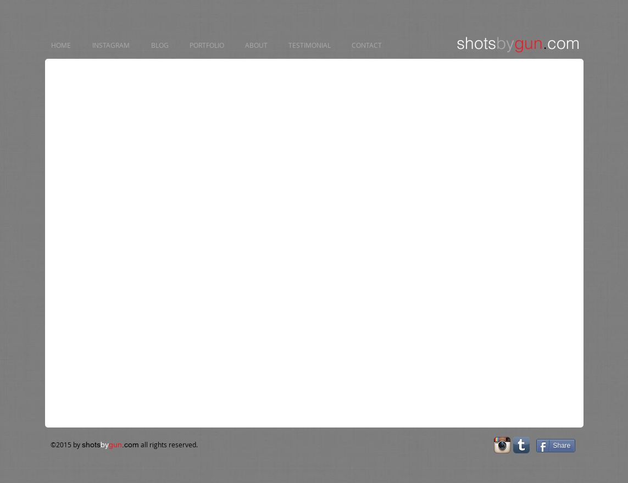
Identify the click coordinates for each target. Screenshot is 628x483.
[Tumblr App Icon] (521, 445)
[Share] (555, 445)
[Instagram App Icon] (502, 445)
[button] (141, 115)
